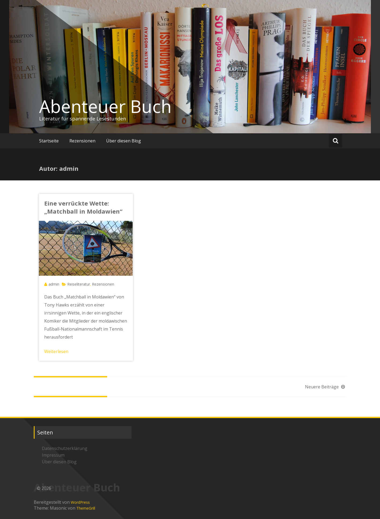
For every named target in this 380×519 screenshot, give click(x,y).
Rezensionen (82, 141)
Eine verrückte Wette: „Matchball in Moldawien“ (83, 207)
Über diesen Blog (123, 141)
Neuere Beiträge (325, 387)
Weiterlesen (56, 351)
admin (54, 284)
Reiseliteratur (78, 284)
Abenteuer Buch (105, 106)
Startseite (49, 141)
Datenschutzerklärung (64, 448)
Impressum (53, 455)
